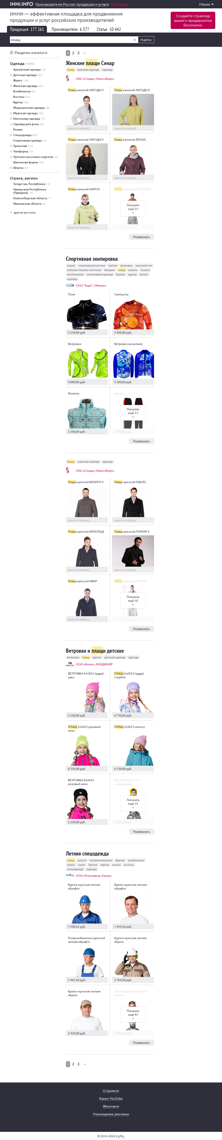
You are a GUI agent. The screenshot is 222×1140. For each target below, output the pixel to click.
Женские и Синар (90, 63)
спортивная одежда (100, 274)
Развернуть (141, 237)
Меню (206, 4)
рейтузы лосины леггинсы (84, 270)
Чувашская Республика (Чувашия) (29, 191)
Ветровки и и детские (95, 650)
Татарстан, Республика (31, 184)
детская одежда (114, 657)
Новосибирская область (32, 198)
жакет (71, 864)
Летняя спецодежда (87, 853)
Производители (70, 29)
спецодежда (75, 869)
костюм (129, 864)
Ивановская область (29, 203)
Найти (146, 39)
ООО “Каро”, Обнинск (91, 285)
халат (81, 864)
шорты (132, 270)
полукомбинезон (101, 860)
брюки (120, 274)
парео (71, 265)
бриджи (109, 270)
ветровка (126, 265)
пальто (145, 270)
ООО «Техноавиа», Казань (93, 875)
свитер (112, 265)
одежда (107, 69)
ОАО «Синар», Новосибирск (95, 78)
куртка (132, 274)
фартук (120, 860)
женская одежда (88, 69)
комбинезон (75, 274)
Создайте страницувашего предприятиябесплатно (193, 20)
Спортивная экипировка (92, 258)
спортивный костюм (91, 265)
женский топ (144, 265)
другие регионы (25, 212)
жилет (144, 274)
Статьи (109, 29)
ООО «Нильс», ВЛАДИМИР (94, 664)
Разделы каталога (31, 52)
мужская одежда (88, 461)
